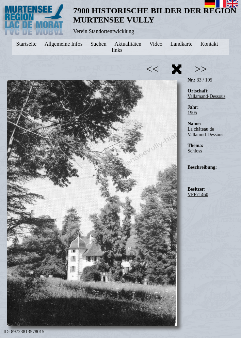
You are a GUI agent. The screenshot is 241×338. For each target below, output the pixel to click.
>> (201, 69)
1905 (192, 112)
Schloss (195, 150)
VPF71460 (198, 194)
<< (152, 69)
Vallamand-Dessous (206, 96)
